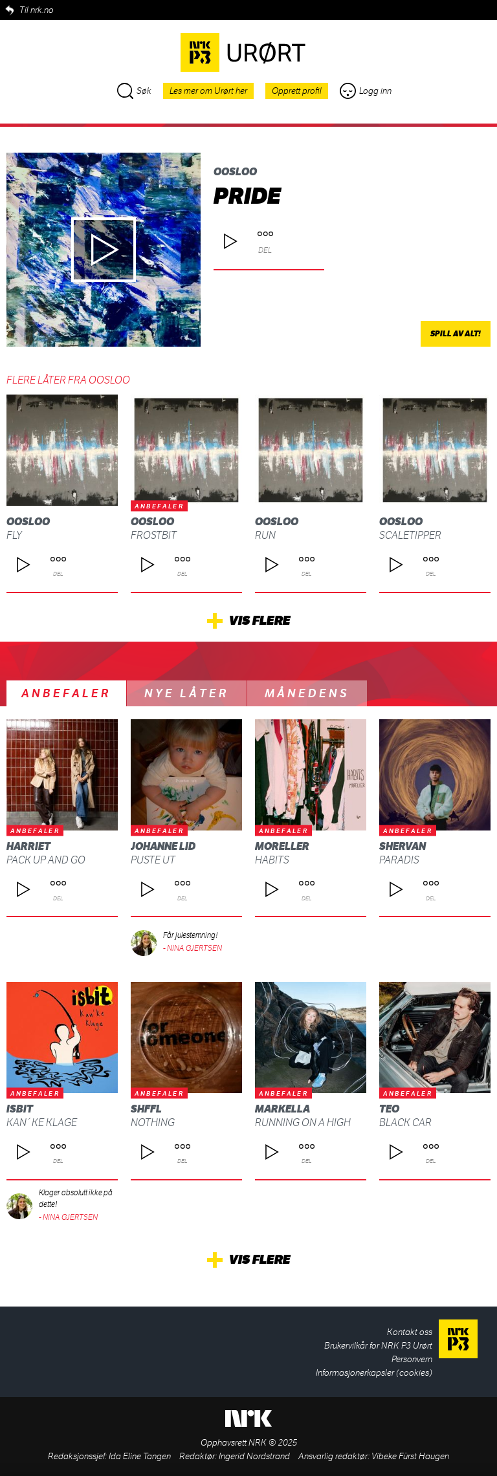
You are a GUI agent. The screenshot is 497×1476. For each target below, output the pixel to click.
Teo (389, 1109)
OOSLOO (235, 172)
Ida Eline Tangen (140, 1456)
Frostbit (154, 535)
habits (272, 860)
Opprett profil (297, 90)
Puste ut (153, 860)
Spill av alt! (455, 333)
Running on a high (303, 1122)
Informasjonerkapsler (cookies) (374, 1372)
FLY (14, 535)
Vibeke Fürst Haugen (410, 1456)
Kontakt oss (409, 1332)
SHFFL (146, 1109)
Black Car (405, 1122)
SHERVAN (402, 846)
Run (265, 535)
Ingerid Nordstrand (254, 1456)
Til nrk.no (36, 10)
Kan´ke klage (41, 1122)
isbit (19, 1109)
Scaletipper (410, 535)
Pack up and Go (45, 860)
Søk (134, 91)
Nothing (153, 1122)
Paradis (399, 860)
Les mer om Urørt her (208, 90)
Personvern (412, 1359)
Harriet (28, 846)
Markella (282, 1109)
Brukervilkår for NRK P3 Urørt (378, 1345)
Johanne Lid (163, 846)
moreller (282, 846)
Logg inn (366, 91)
